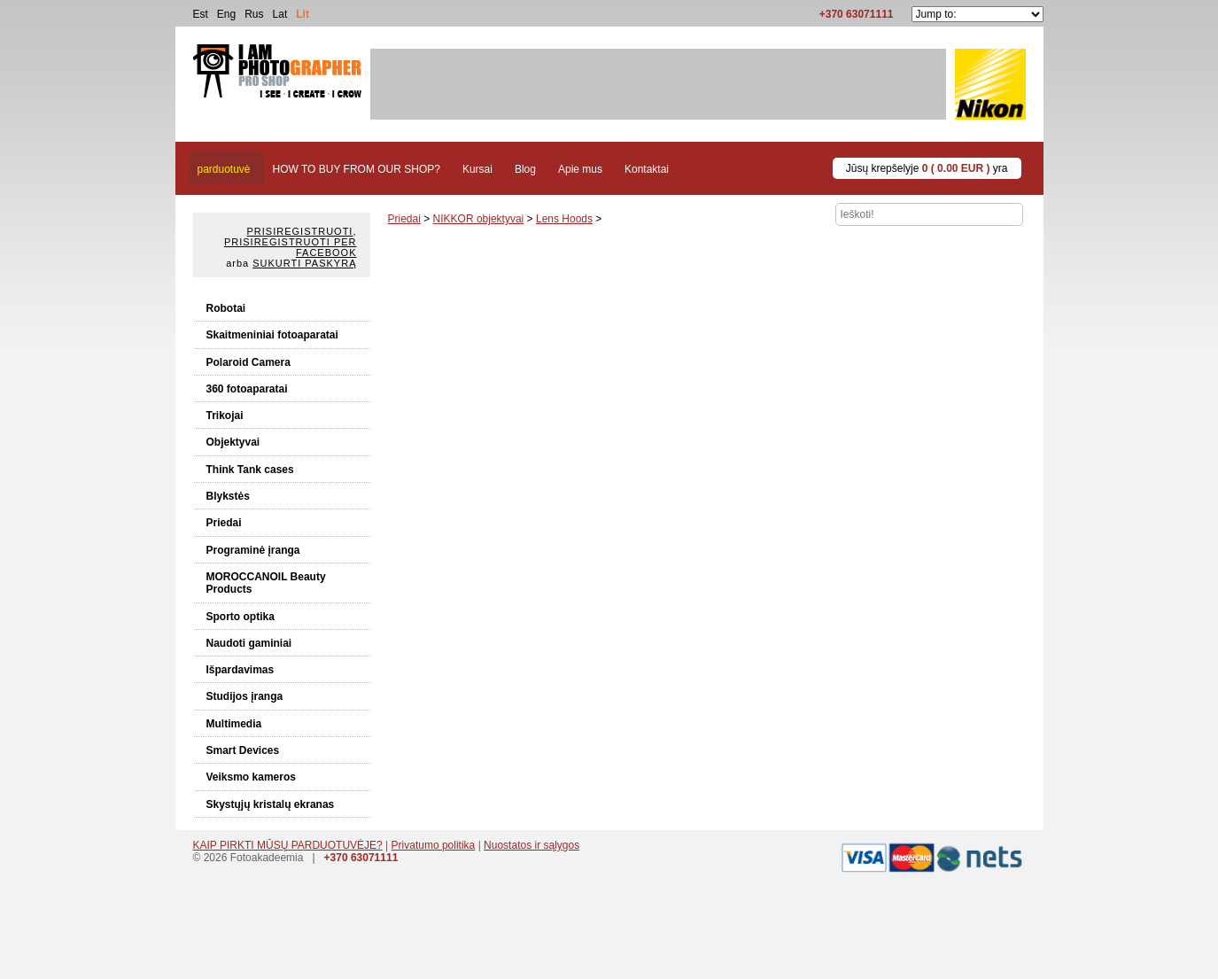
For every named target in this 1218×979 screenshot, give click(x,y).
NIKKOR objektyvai (478, 219)
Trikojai (225, 415)
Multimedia (234, 724)
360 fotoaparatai (247, 389)
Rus (253, 14)
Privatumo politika (434, 845)
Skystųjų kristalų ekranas (270, 804)
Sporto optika (240, 616)
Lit (302, 14)
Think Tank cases (250, 469)
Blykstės (228, 496)
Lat (280, 14)
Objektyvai (233, 442)
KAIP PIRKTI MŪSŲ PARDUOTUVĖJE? (288, 845)
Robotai (226, 308)
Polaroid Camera (248, 362)
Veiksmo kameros (251, 777)
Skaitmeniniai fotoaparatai (272, 335)
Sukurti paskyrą (304, 263)
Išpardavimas (240, 670)
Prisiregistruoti (300, 231)
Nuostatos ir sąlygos (531, 845)
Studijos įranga (244, 696)
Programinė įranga (253, 550)
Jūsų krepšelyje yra (927, 168)
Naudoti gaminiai (249, 643)
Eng (226, 14)
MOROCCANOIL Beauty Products (266, 583)
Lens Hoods (564, 219)
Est (200, 14)
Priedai (224, 523)
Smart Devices (243, 750)
